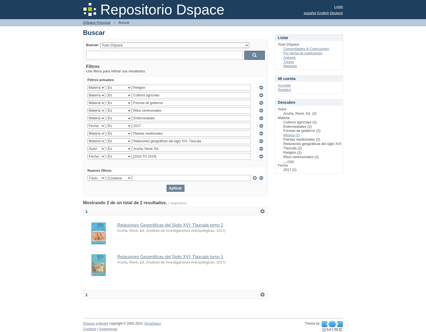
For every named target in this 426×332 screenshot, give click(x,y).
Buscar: (92, 45)
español (310, 13)
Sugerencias (108, 329)
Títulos (288, 62)
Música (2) (291, 135)
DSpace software (95, 323)
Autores (289, 57)
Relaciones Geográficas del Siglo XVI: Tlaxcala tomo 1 (170, 256)
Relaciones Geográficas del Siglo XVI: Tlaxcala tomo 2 (170, 225)
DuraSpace (152, 323)
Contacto (89, 329)
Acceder (284, 85)
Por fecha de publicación (302, 53)
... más (288, 161)
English (323, 13)
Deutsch (336, 13)
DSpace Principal (97, 22)
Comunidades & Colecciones (306, 49)
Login (338, 7)
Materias (290, 66)
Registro (284, 90)
